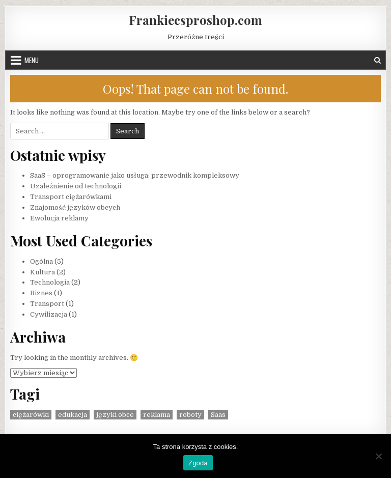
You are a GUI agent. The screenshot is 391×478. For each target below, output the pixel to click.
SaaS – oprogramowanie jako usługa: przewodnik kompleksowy (134, 175)
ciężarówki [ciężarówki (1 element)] (31, 414)
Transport (47, 303)
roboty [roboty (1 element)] (190, 414)
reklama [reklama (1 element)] (156, 414)
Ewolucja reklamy (59, 218)
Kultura (42, 272)
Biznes (41, 293)
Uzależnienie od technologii (75, 186)
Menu (31, 60)
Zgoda (198, 463)
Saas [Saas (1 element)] (218, 414)
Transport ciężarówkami (70, 197)
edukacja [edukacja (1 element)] (72, 414)
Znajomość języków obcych (75, 207)
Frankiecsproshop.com (195, 20)
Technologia (50, 282)
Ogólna (41, 261)
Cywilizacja (48, 314)
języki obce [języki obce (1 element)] (115, 414)
